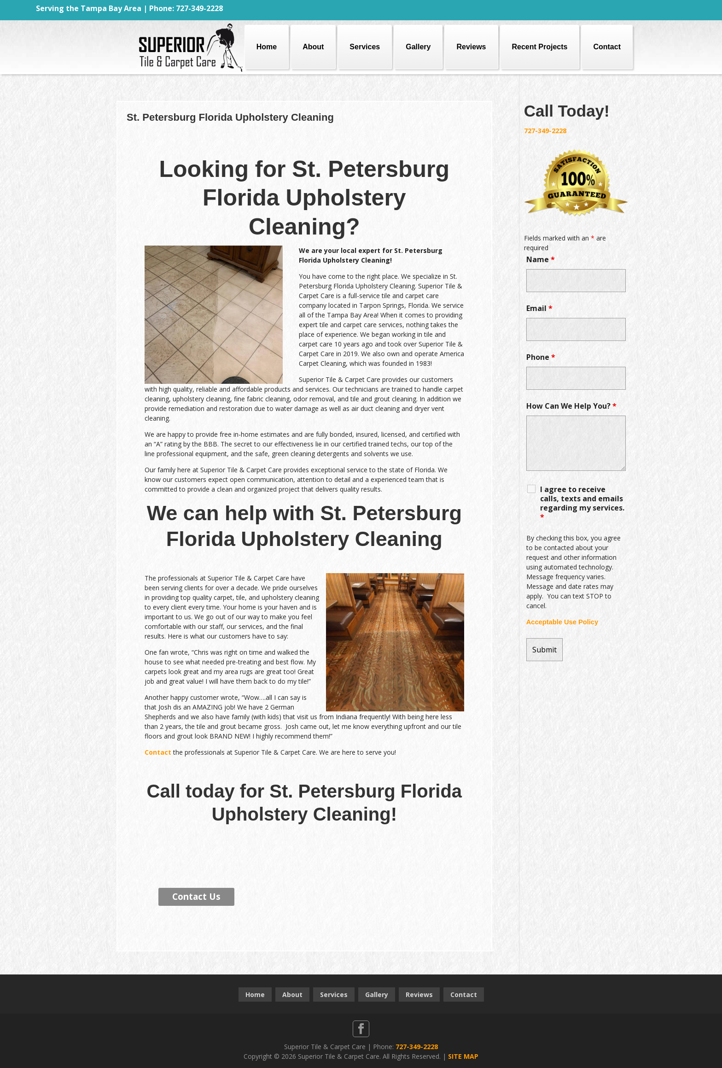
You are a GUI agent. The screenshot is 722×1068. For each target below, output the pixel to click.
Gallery (418, 47)
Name (540, 259)
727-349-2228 (545, 130)
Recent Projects (540, 47)
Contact (607, 47)
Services (364, 47)
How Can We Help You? (571, 406)
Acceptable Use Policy (562, 622)
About (313, 47)
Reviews (471, 47)
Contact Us (196, 897)
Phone (540, 357)
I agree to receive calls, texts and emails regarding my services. (582, 503)
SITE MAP (463, 1056)
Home (266, 47)
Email (539, 308)
